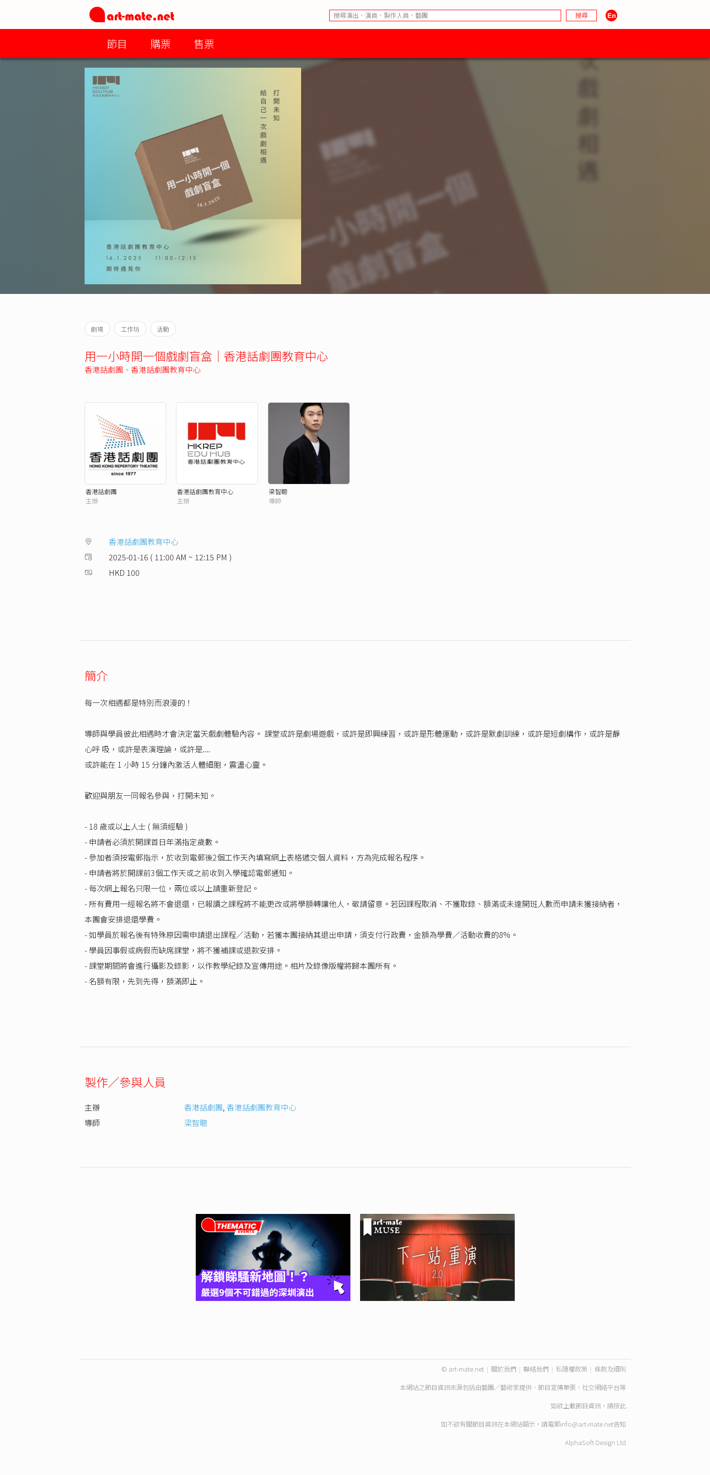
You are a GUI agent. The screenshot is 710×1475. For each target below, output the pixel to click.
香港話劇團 (104, 369)
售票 (204, 43)
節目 (117, 43)
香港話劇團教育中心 (166, 369)
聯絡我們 (536, 1368)
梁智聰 (278, 491)
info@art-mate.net (586, 1424)
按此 (619, 1405)
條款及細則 (610, 1368)
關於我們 (503, 1368)
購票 (160, 43)
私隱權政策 (571, 1368)
